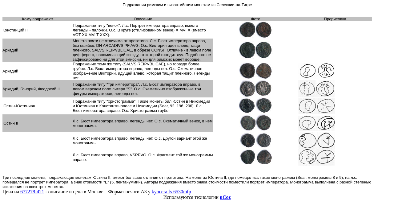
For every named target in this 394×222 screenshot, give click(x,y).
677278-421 (32, 191)
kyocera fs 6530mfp (171, 191)
